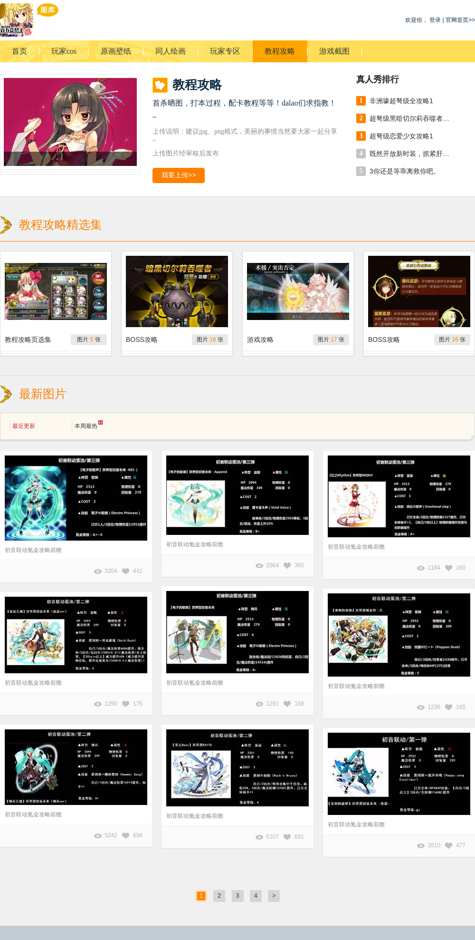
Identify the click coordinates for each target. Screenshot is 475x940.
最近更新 (23, 426)
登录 (435, 20)
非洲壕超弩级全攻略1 (401, 101)
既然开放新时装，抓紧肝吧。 (412, 153)
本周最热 (89, 424)
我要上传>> (179, 175)
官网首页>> (460, 20)
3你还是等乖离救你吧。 (405, 171)
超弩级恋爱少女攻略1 (401, 136)
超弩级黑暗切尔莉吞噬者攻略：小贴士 (412, 118)
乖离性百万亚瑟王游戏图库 (29, 20)
